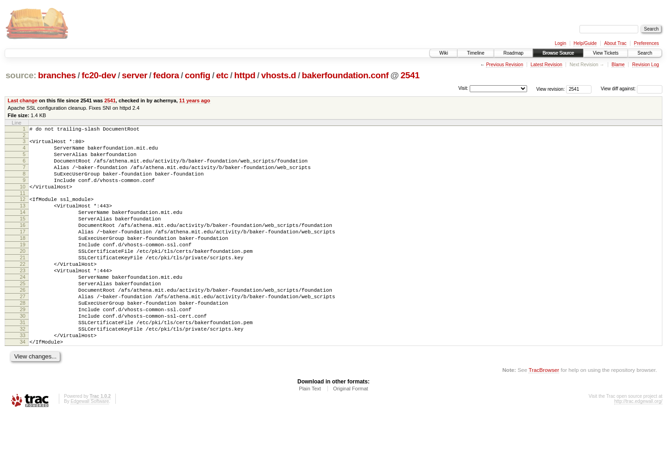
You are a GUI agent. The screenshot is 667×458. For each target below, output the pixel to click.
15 (22, 235)
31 (22, 361)
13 (22, 219)
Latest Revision (546, 64)
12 (22, 211)
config (197, 75)
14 (22, 227)
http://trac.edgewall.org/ (638, 445)
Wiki (443, 53)
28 (22, 337)
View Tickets (605, 53)
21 (22, 282)
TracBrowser (544, 414)
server (134, 75)
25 (22, 314)
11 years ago (194, 100)
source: (21, 75)
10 (22, 198)
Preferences (646, 43)
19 (22, 267)
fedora (166, 75)
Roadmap (513, 53)
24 (22, 306)
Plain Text (310, 433)
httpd (244, 75)
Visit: (463, 88)
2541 (410, 75)
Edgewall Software (89, 445)
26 (22, 322)
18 (22, 259)
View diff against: (631, 88)
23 (22, 298)
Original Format (350, 433)
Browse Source (558, 53)
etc (222, 75)
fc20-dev (99, 75)
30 (22, 353)
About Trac (615, 43)
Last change (23, 100)
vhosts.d (278, 75)
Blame (617, 64)
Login (560, 43)
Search (644, 53)
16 (22, 243)
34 (22, 385)
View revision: (550, 88)
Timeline (475, 53)
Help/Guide (585, 43)
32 (22, 369)
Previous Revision (504, 64)
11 (22, 205)
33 (22, 377)
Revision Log (645, 64)
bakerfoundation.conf (345, 75)
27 (22, 330)
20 (22, 274)
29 (22, 345)
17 (22, 251)
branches (57, 75)
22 (22, 290)
